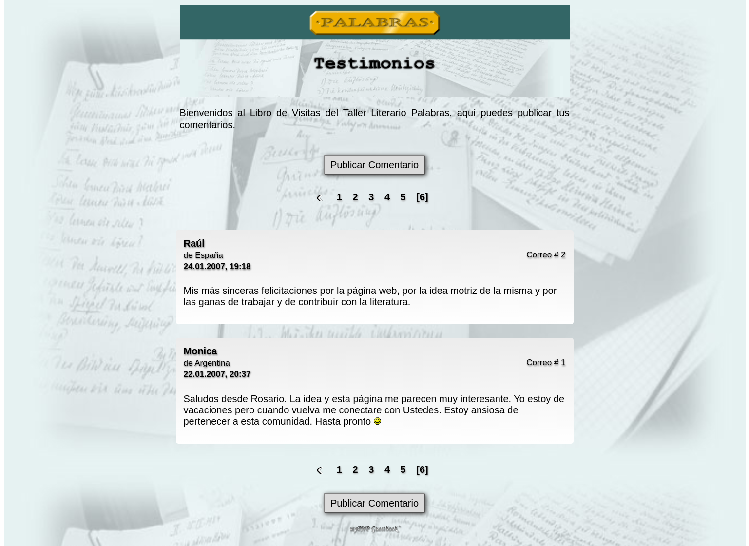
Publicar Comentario (374, 164)
